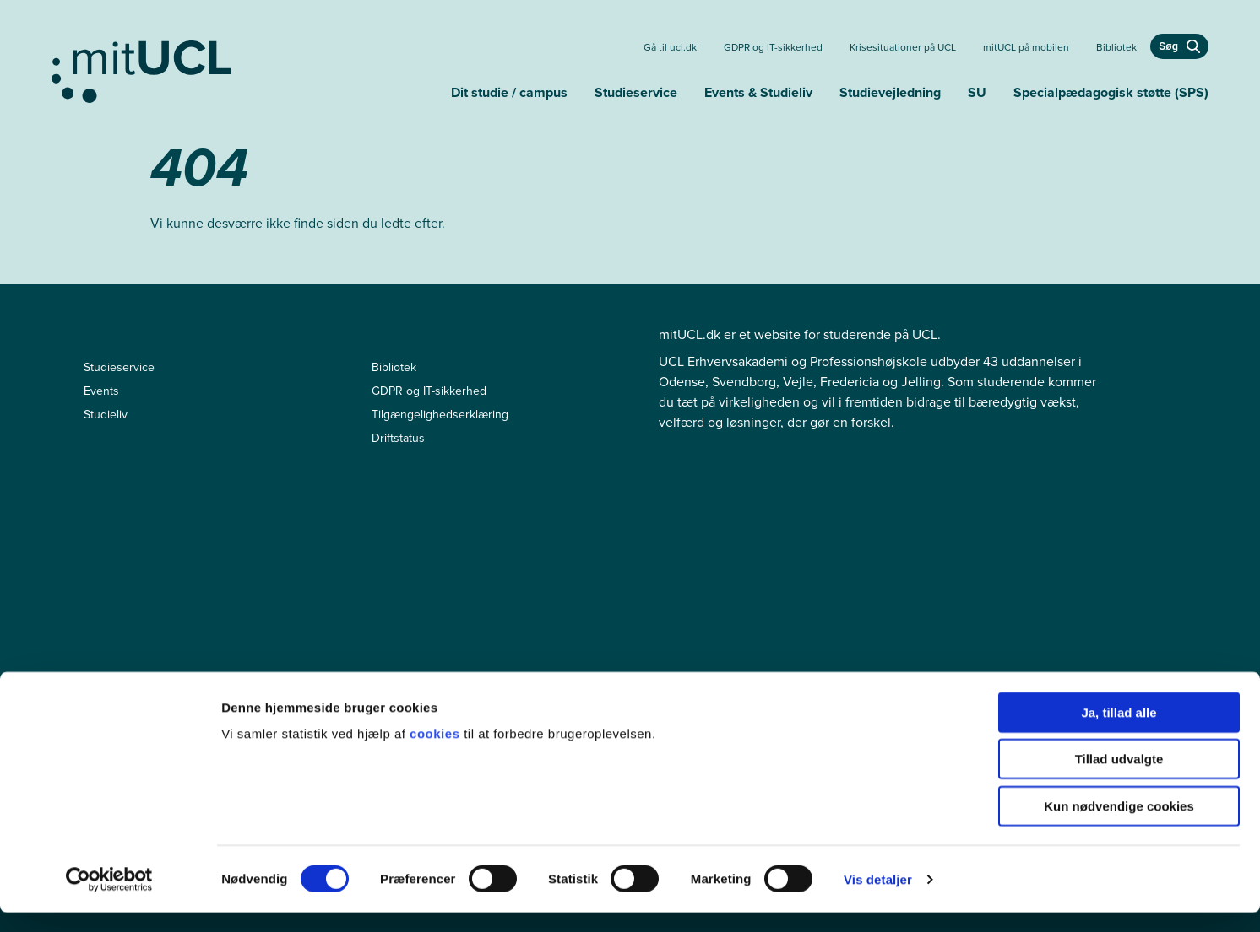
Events (101, 391)
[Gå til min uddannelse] (244, 68)
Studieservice (636, 92)
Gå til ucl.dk (670, 47)
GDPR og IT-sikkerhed (773, 47)
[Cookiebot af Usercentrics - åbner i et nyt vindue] (109, 899)
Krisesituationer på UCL (903, 47)
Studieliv (106, 414)
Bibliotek (1116, 47)
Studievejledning (890, 92)
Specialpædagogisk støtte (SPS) (1110, 92)
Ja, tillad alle (1118, 732)
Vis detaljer (878, 899)
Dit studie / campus (509, 92)
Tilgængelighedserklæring (440, 414)
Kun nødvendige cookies (1119, 825)
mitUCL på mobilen (1026, 47)
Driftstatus (398, 438)
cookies (437, 753)
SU (977, 92)
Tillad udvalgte (1119, 779)
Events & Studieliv (758, 92)
